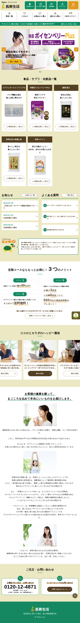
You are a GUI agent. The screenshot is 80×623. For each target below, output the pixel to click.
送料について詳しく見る (69, 24)
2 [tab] (40, 71)
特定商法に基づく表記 (32, 613)
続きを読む (40, 373)
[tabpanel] (40, 49)
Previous (4, 49)
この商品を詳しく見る (14, 126)
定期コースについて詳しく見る (40, 316)
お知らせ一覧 (30, 195)
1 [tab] (39, 71)
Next (76, 49)
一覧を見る (70, 195)
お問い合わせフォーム (60, 589)
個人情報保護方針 (50, 613)
